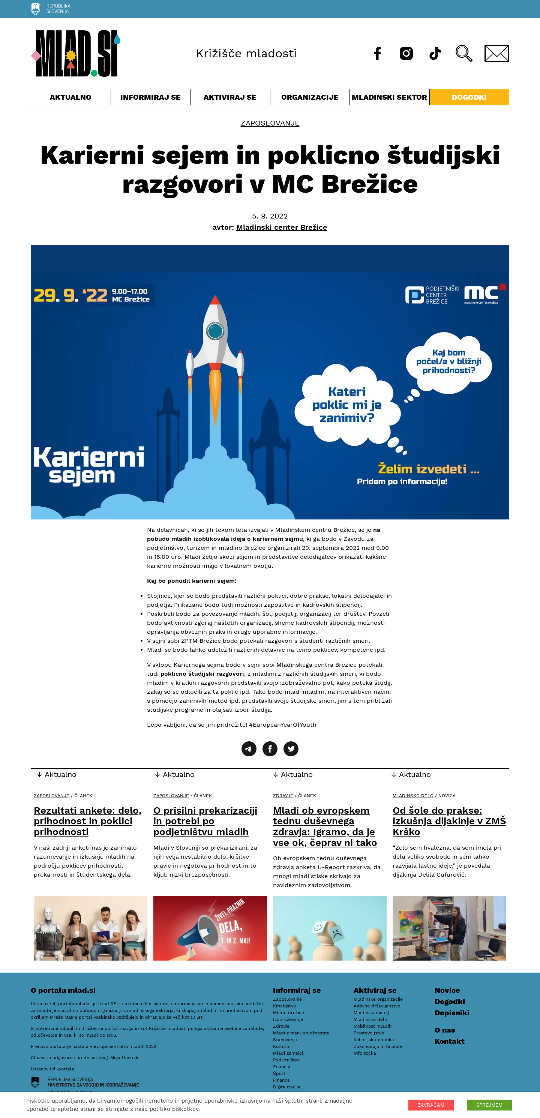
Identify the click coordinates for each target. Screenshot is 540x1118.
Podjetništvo (286, 1060)
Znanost (282, 1066)
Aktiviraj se (230, 99)
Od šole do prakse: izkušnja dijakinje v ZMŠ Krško (449, 821)
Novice (447, 990)
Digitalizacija (286, 1087)
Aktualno (71, 99)
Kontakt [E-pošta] (450, 1041)
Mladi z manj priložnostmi (301, 1033)
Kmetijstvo (284, 1006)
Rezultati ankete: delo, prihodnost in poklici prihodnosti (87, 821)
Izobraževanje (288, 1019)
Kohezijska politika (374, 1039)
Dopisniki (452, 1012)
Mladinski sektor (389, 99)
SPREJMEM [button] (489, 1105)
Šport (279, 1073)
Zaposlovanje (270, 122)
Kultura (281, 1046)
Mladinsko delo (413, 795)
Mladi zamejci (288, 1053)
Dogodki (469, 97)
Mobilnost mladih (373, 1026)
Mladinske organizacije (378, 999)
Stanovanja (285, 1039)
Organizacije (310, 99)
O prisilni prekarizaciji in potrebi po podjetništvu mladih (205, 821)
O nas (445, 1029)
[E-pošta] (496, 53)
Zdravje (283, 795)
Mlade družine (288, 1012)
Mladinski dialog (371, 1012)
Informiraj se (150, 99)
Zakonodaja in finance (378, 1046)
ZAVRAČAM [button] (431, 1105)
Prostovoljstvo (369, 1033)
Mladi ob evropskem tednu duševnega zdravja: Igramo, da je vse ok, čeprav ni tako (325, 826)
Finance (281, 1080)
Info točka (365, 1053)
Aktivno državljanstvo (377, 1006)
